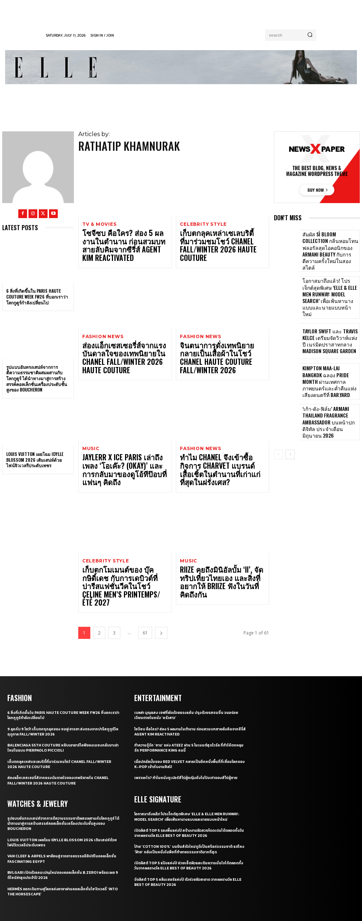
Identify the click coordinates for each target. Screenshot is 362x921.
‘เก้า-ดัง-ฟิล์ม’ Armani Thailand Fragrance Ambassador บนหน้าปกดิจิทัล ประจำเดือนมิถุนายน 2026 (329, 410)
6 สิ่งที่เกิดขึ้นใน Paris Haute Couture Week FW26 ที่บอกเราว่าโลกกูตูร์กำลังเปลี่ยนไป (37, 296)
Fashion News (101, 321)
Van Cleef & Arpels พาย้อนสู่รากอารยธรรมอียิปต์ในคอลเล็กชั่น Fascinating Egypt (61, 789)
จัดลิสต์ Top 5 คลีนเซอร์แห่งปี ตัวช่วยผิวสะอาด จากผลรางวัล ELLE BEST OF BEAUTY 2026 (188, 817)
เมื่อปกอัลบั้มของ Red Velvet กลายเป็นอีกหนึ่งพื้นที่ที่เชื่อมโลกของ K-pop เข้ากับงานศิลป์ (189, 695)
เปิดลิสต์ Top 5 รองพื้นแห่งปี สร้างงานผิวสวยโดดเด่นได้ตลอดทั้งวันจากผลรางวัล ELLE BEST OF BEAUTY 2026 (190, 768)
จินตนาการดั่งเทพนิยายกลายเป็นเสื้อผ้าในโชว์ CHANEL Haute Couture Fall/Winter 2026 (219, 335)
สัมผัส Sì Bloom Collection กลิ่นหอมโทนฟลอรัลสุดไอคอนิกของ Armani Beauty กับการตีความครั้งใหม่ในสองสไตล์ (329, 248)
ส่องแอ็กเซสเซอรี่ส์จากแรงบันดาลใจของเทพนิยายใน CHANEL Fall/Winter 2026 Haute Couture (120, 335)
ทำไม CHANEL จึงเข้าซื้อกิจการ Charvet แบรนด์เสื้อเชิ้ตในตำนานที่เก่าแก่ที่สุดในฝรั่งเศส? (217, 433)
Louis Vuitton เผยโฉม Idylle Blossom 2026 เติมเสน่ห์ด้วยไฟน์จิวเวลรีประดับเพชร (34, 459)
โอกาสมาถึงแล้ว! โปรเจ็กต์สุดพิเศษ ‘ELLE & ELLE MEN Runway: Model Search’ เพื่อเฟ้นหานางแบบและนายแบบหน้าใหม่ (328, 288)
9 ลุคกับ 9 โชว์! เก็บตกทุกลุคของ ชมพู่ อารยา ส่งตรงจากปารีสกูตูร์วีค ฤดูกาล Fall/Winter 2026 (61, 662)
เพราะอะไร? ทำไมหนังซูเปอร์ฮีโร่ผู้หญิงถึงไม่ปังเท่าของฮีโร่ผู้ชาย (190, 709)
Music (90, 419)
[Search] (309, 35)
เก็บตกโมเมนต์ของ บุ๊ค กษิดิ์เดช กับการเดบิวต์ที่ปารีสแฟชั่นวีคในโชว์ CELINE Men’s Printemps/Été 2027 (122, 530)
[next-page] (161, 565)
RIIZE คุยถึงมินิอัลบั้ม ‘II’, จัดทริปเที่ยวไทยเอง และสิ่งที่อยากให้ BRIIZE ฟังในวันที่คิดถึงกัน (221, 527)
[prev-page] (278, 443)
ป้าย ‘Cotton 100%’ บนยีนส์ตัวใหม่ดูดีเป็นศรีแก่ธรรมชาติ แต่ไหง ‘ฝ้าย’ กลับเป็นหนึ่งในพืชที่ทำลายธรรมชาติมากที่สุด (187, 785)
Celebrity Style (202, 224)
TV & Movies (98, 224)
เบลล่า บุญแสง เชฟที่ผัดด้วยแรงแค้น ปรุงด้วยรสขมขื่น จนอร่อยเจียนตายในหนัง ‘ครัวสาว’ (185, 646)
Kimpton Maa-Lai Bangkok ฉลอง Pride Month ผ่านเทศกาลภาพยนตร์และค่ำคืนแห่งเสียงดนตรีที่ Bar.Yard (330, 370)
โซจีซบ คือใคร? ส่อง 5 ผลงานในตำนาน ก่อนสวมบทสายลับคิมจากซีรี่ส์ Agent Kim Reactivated (124, 238)
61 (145, 565)
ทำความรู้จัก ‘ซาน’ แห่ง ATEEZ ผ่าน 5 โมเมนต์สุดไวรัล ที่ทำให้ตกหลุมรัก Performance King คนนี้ (187, 679)
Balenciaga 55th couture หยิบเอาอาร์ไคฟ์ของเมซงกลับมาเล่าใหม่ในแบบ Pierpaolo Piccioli (63, 679)
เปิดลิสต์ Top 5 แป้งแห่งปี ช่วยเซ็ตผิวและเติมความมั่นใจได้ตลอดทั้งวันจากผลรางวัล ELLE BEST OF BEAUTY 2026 (186, 801)
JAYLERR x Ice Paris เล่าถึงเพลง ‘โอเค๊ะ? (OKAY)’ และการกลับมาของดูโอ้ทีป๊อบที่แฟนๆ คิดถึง (124, 433)
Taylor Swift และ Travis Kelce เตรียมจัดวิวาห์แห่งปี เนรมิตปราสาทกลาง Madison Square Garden (330, 329)
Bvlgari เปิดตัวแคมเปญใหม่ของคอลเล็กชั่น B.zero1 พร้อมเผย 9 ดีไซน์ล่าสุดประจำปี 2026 (61, 805)
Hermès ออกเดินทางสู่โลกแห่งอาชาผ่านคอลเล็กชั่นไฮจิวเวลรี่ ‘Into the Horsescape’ (61, 821)
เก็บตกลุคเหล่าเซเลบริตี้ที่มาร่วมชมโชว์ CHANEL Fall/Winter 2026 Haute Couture (220, 235)
